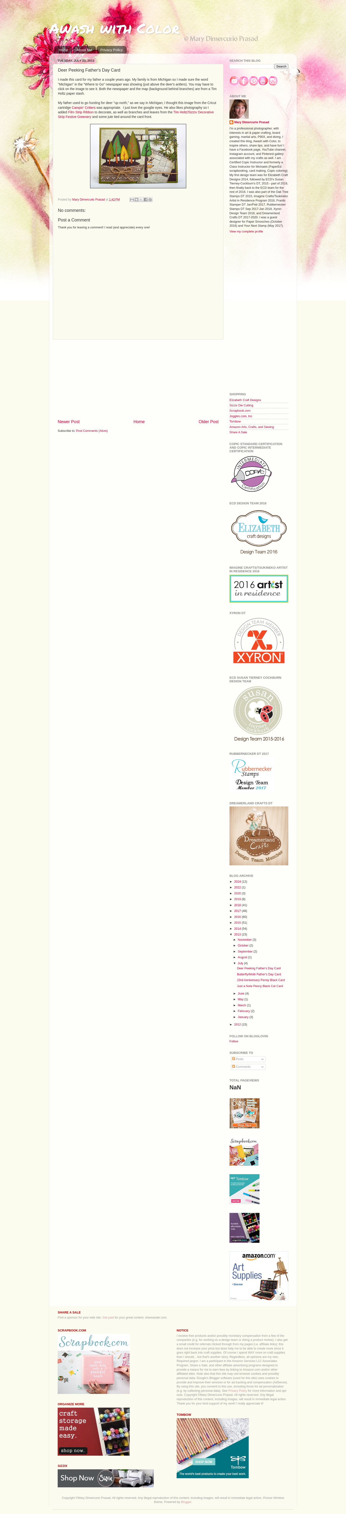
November (245, 939)
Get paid (108, 1317)
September (245, 951)
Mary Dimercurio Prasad (251, 122)
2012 (238, 1024)
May (241, 999)
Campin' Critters (84, 108)
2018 (238, 905)
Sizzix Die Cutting (241, 405)
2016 (238, 917)
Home (63, 50)
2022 (238, 887)
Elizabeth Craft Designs (245, 400)
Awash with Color (114, 28)
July (241, 963)
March (242, 1005)
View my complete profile (246, 231)
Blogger (186, 1502)
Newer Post (69, 421)
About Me (84, 50)
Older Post (209, 421)
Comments (241, 1066)
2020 (238, 893)
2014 (238, 928)
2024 (238, 881)
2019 (238, 899)
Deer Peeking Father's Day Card (259, 968)
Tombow (235, 421)
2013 (238, 934)
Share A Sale (238, 432)
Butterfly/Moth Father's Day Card (259, 974)
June (241, 993)
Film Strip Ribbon (80, 112)
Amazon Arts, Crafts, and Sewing (251, 427)
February (244, 1011)
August (243, 957)
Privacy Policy (111, 50)
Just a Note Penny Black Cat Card (260, 986)
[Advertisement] (138, 379)
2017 (238, 911)
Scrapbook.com (240, 410)
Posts (237, 1059)
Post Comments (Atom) (92, 431)
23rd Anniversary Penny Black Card (261, 980)
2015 (238, 922)
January (243, 1017)
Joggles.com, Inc (240, 416)
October (243, 945)
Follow (233, 1041)
